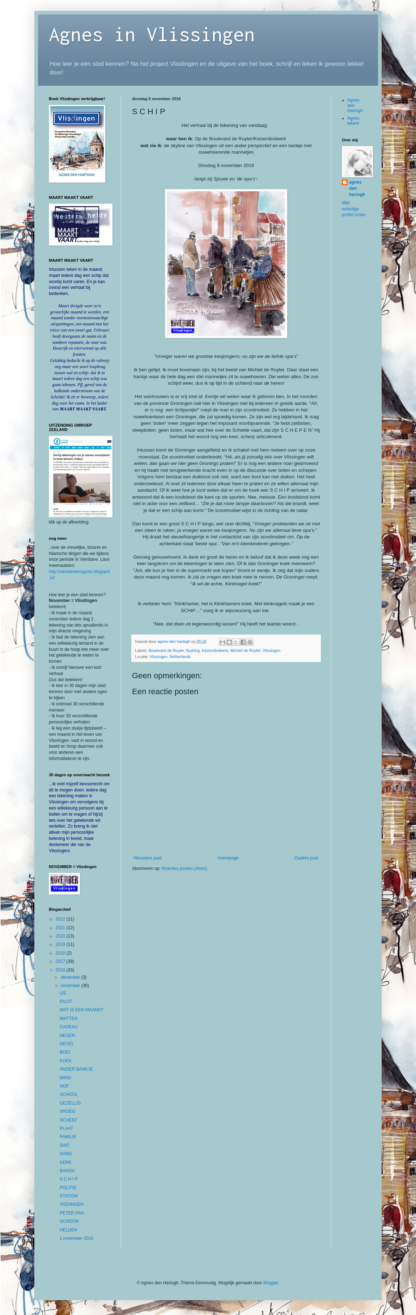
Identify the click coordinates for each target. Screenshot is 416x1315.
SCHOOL (69, 1094)
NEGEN (67, 1035)
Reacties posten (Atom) (184, 868)
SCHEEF (68, 1120)
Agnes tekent (353, 121)
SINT (64, 1145)
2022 (61, 919)
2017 (61, 961)
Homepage (228, 858)
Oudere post (306, 858)
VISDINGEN (72, 1204)
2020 (61, 936)
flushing (193, 650)
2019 (61, 944)
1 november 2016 (76, 1238)
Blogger (270, 1282)
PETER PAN (72, 1213)
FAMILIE (68, 1136)
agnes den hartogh (357, 188)
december (71, 977)
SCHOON (69, 1221)
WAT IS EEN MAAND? (81, 1009)
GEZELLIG (70, 1103)
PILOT (66, 1001)
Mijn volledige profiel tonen (354, 209)
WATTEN (68, 1018)
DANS (66, 1153)
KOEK (66, 1060)
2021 (61, 927)
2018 (61, 953)
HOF (64, 1086)
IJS (63, 993)
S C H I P (69, 1179)
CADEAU (69, 1026)
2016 (61, 970)
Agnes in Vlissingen (152, 33)
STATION (69, 1196)
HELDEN (68, 1230)
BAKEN (67, 1170)
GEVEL (67, 1043)
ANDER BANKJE (76, 1069)
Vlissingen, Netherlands (170, 656)
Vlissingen (271, 650)
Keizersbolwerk (215, 650)
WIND (65, 1077)
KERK (66, 1162)
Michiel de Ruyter (245, 650)
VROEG (67, 1111)
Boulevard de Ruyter (166, 650)
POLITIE (68, 1187)
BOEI (65, 1052)
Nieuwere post (148, 858)
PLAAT (66, 1128)
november (71, 985)
